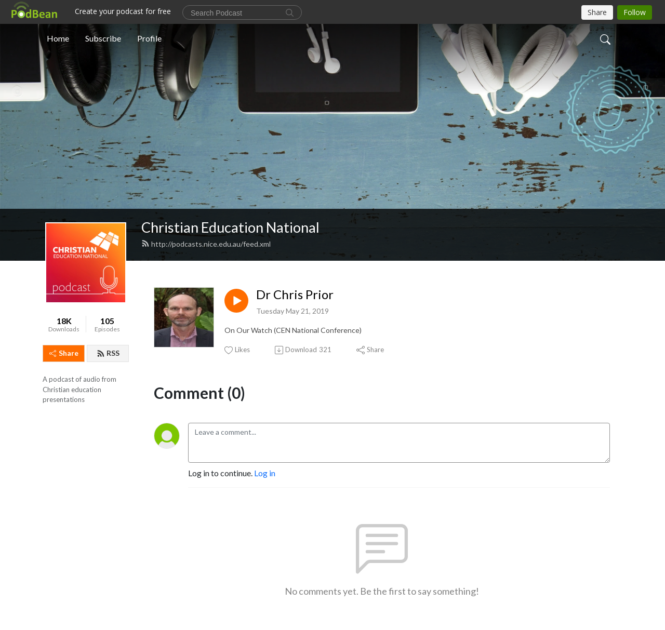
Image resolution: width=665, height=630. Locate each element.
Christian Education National (230, 227)
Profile (149, 38)
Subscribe (103, 38)
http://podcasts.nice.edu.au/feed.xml (206, 243)
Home (58, 38)
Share (63, 352)
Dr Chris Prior (295, 294)
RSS (108, 352)
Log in (264, 473)
